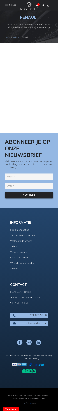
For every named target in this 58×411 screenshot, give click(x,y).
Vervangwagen (18, 252)
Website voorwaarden (22, 263)
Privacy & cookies (19, 258)
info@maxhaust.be (40, 27)
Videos (14, 247)
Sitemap (14, 269)
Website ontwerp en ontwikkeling (27, 398)
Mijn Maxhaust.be (19, 230)
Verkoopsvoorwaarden (22, 235)
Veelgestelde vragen (21, 241)
